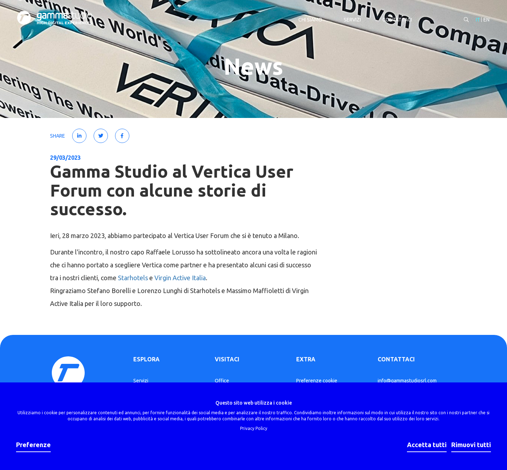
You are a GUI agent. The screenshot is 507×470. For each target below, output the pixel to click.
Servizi (351, 20)
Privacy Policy (253, 428)
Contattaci (396, 20)
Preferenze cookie (316, 381)
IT (477, 20)
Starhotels (133, 277)
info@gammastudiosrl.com (407, 381)
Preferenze (33, 444)
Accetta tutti (427, 444)
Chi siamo (310, 20)
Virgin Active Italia (180, 277)
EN (486, 20)
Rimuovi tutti (471, 444)
